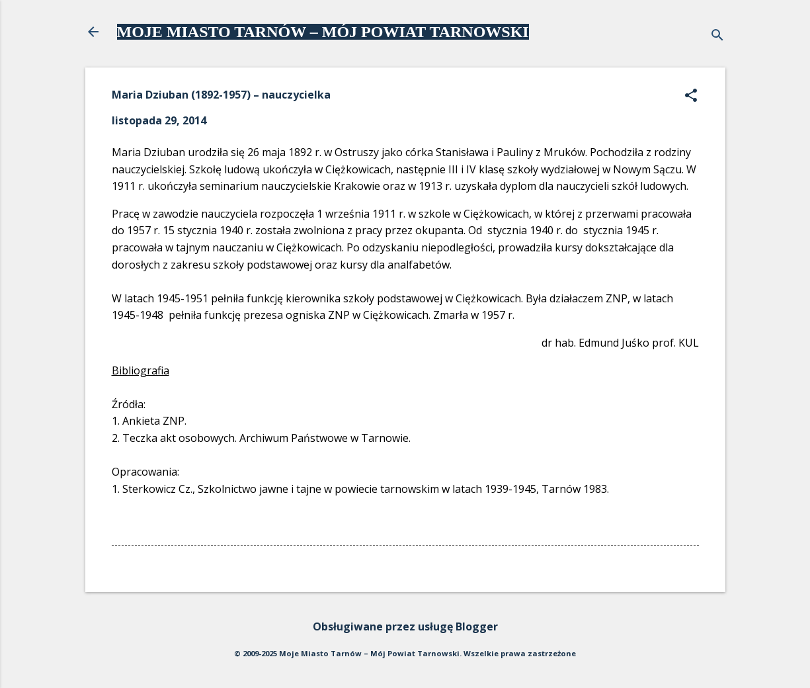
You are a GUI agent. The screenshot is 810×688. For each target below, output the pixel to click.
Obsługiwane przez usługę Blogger (405, 626)
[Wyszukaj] (717, 36)
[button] (691, 96)
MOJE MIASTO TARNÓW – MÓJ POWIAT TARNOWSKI (323, 31)
